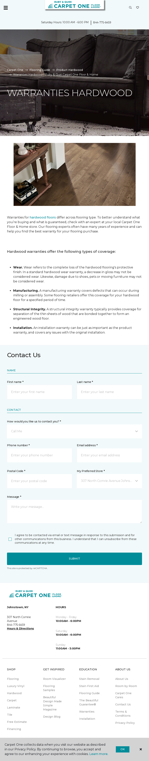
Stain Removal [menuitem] (89, 679)
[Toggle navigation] (5, 7)
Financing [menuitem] (14, 729)
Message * (14, 496)
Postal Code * (16, 471)
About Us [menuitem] (121, 679)
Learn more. (98, 754)
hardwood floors (43, 217)
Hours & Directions (20, 628)
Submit (74, 558)
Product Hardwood (69, 70)
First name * (15, 382)
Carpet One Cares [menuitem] (123, 695)
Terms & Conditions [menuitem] (123, 713)
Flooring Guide (39, 70)
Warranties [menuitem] (86, 711)
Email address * (87, 445)
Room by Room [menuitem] (126, 686)
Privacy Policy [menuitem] (125, 723)
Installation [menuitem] (87, 719)
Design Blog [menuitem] (51, 716)
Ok (122, 749)
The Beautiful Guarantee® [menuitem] (88, 702)
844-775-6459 (102, 22)
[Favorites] (137, 7)
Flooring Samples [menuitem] (49, 688)
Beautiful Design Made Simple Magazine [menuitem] (52, 703)
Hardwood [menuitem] (14, 693)
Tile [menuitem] (9, 714)
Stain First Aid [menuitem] (89, 686)
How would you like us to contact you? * (34, 421)
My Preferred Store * (91, 471)
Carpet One (15, 70)
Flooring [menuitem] (13, 679)
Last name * (85, 382)
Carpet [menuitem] (11, 700)
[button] (130, 7)
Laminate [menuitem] (13, 707)
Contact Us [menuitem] (123, 704)
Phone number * (18, 445)
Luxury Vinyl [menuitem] (15, 686)
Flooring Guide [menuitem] (89, 693)
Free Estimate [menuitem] (17, 722)
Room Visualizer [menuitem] (54, 679)
